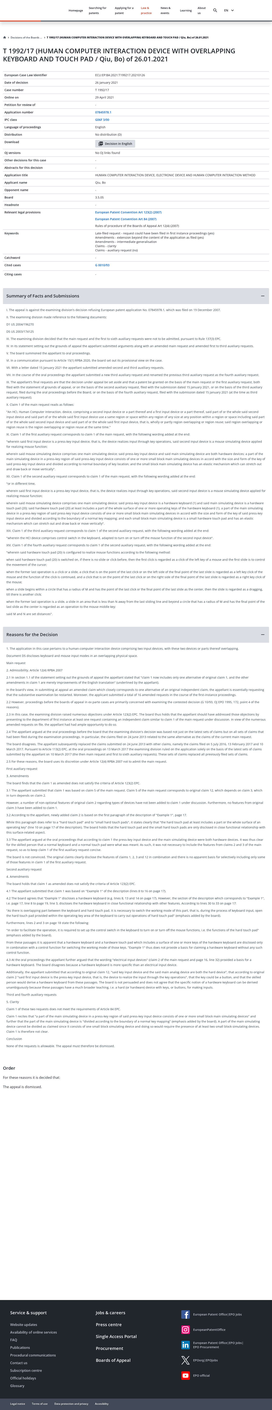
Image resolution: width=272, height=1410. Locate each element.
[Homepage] (4, 37)
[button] (136, 296)
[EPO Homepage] (49, 10)
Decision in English (115, 143)
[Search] (215, 10)
